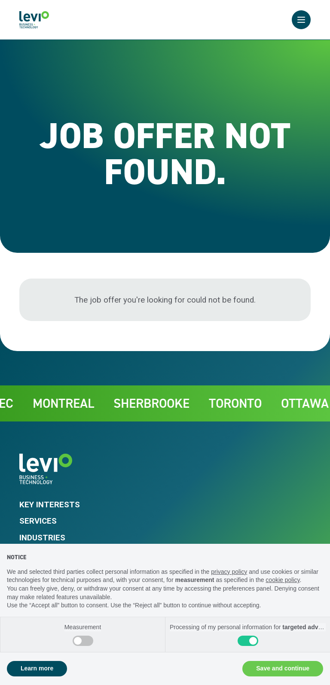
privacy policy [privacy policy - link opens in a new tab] (229, 571)
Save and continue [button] (282, 668)
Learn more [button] (37, 668)
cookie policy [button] (282, 579)
